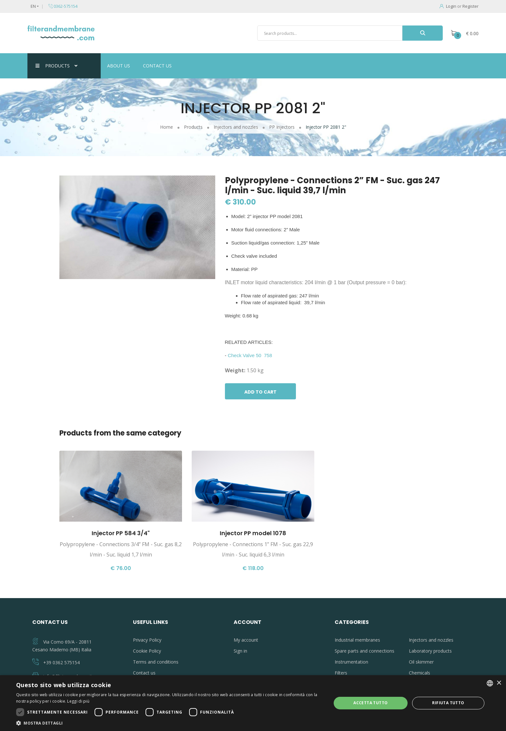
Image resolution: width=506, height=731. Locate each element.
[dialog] (253, 703)
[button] (169, 723)
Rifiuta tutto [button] (448, 703)
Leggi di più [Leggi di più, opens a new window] (78, 701)
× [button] (498, 683)
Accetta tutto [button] (370, 703)
